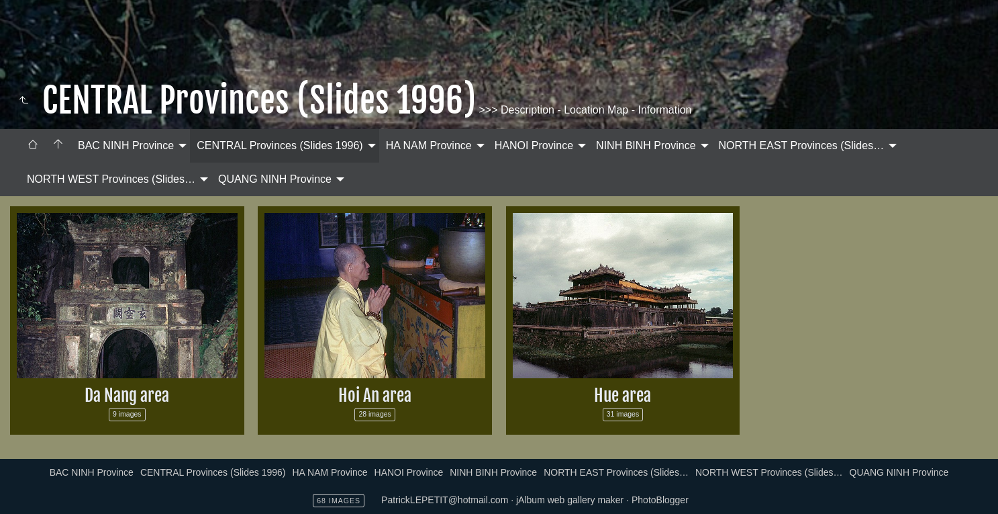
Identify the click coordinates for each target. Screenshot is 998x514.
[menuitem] (33, 146)
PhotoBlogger (660, 500)
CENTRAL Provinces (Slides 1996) (280, 145)
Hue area (622, 395)
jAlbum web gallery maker (569, 500)
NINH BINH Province (645, 145)
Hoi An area (374, 395)
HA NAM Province (429, 145)
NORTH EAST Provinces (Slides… (802, 145)
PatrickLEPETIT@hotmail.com (444, 500)
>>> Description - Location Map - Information (584, 110)
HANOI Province (534, 145)
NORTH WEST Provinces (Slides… (111, 179)
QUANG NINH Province (275, 179)
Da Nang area (127, 395)
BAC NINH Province (126, 145)
